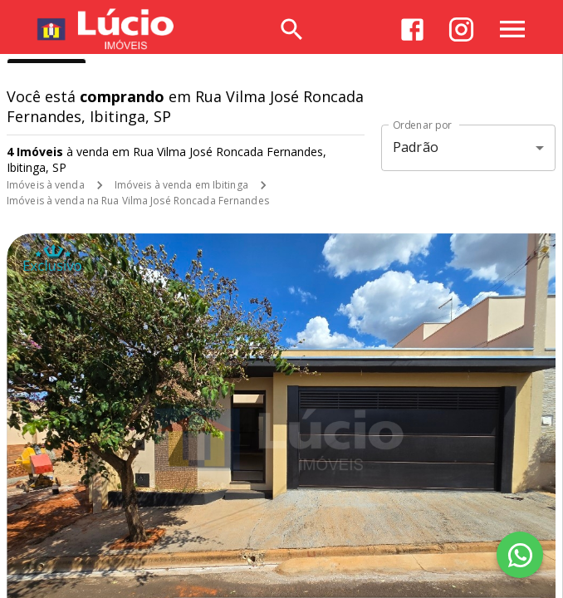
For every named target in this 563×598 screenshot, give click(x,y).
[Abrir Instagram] (461, 29)
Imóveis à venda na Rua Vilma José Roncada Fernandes (138, 201)
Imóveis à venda (46, 185)
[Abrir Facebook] (412, 29)
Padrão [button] (415, 147)
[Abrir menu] (512, 29)
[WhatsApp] (520, 555)
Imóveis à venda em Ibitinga (181, 185)
